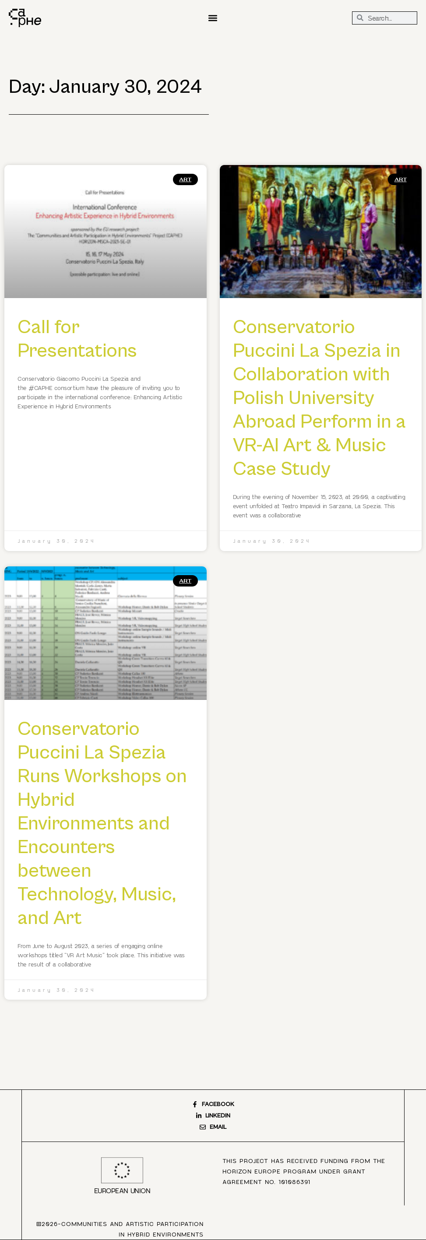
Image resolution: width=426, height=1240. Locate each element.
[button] (213, 18)
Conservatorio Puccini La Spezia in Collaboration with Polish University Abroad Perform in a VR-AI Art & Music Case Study (319, 398)
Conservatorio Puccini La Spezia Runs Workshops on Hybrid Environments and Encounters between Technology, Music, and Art (102, 824)
